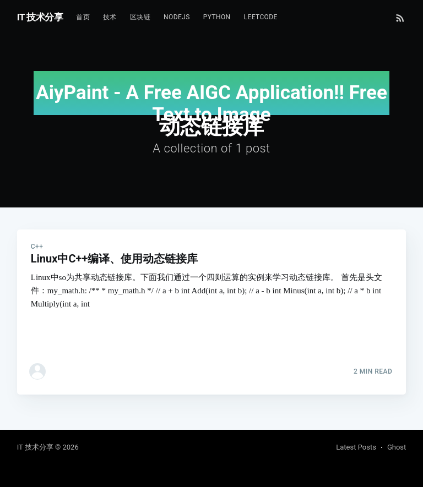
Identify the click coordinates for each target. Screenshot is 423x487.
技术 (110, 17)
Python (217, 17)
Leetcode (261, 17)
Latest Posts (356, 447)
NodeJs (177, 17)
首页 (83, 17)
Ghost (396, 447)
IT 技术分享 (40, 17)
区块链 (140, 17)
